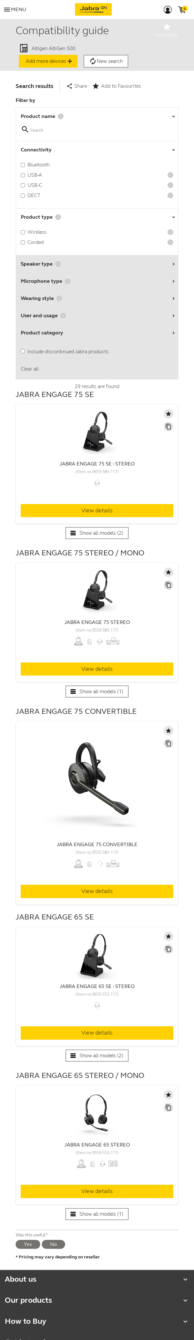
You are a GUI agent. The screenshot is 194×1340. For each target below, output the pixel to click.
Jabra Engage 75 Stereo (97, 622)
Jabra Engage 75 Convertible (97, 844)
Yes (28, 1244)
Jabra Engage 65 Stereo (97, 1145)
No (53, 1244)
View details (97, 510)
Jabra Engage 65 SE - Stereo (97, 986)
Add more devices (50, 61)
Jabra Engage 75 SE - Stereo (97, 464)
